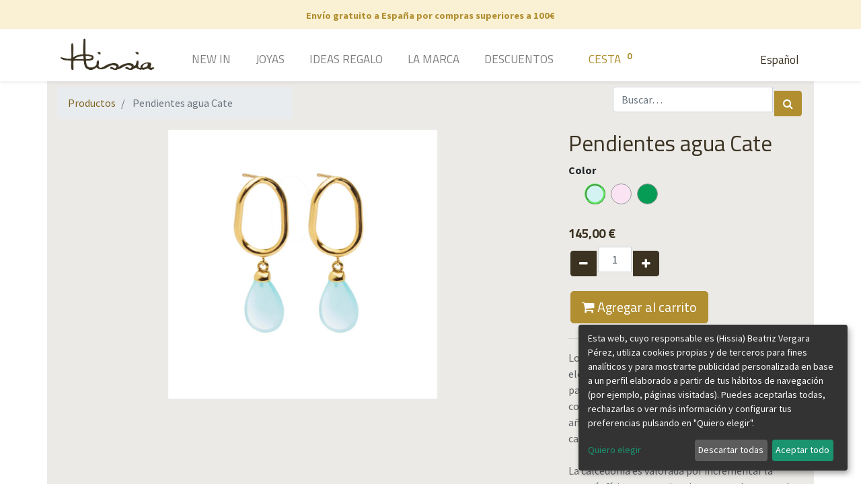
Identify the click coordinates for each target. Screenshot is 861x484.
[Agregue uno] (646, 263)
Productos (92, 103)
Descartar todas (730, 450)
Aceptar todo (802, 450)
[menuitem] (192, 60)
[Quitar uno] (583, 263)
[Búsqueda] (788, 103)
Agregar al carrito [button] (639, 306)
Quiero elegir (614, 450)
